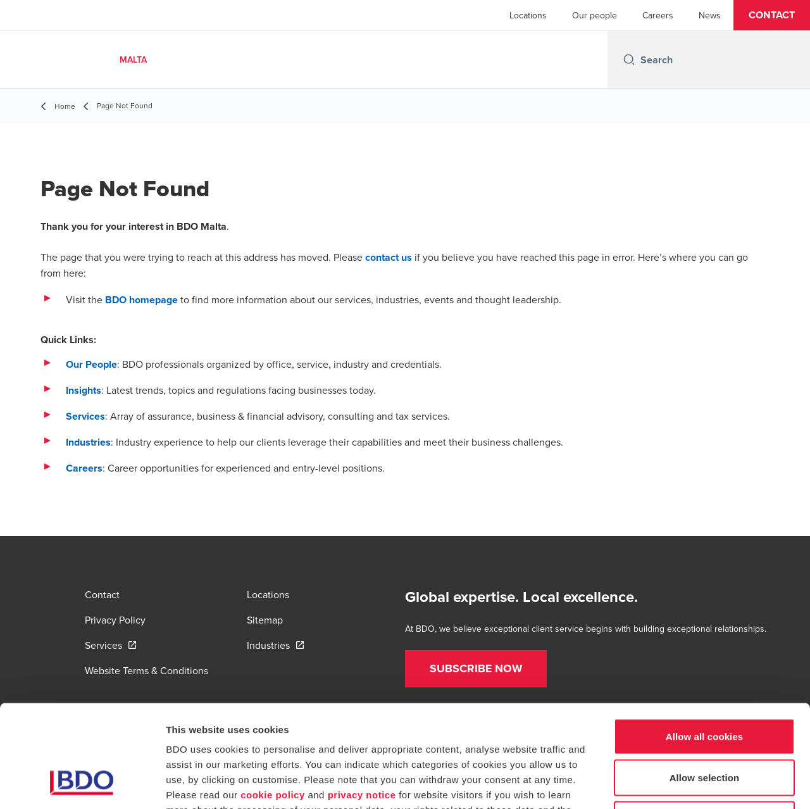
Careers (657, 15)
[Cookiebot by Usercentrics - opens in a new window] (82, 784)
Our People (91, 364)
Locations (528, 15)
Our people (594, 15)
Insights (83, 390)
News (710, 15)
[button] (771, 15)
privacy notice (362, 701)
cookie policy (272, 701)
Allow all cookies (705, 642)
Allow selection (705, 684)
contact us (388, 257)
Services (85, 416)
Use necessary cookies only (704, 725)
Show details (664, 784)
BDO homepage (141, 299)
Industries (88, 442)
